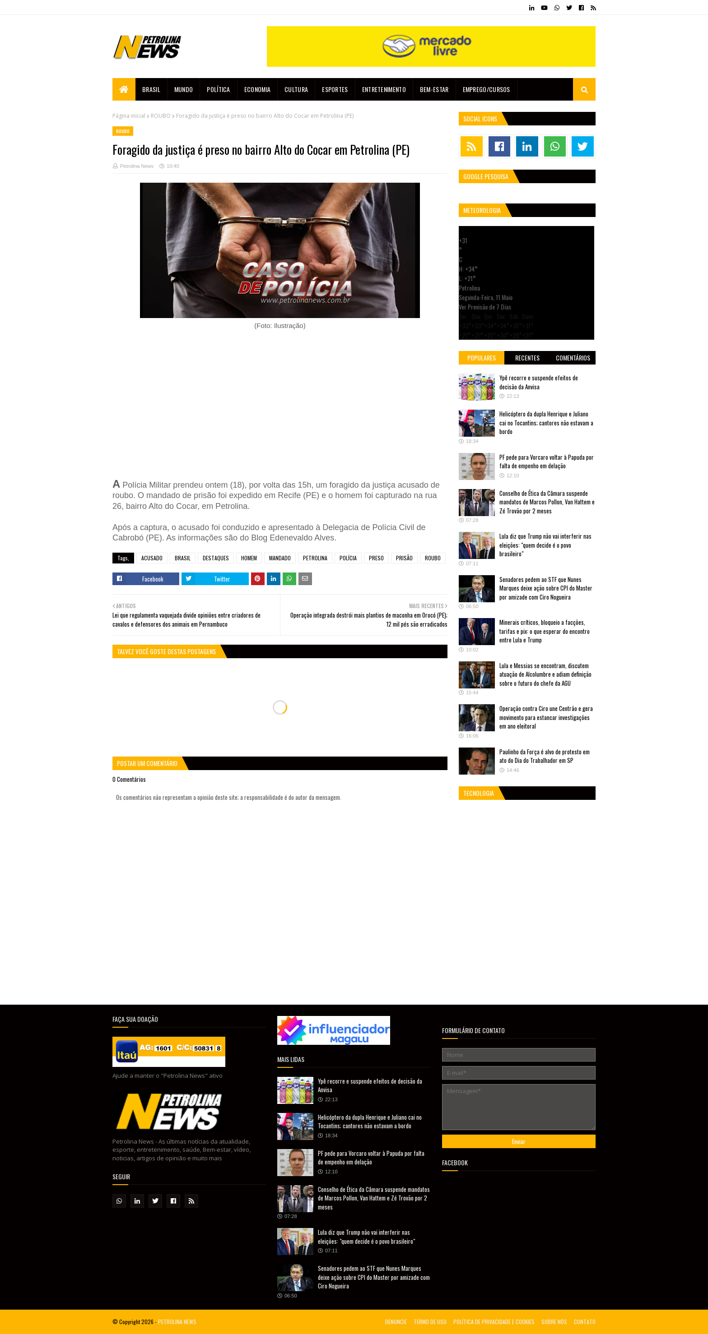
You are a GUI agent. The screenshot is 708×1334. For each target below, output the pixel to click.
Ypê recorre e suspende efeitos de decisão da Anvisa (538, 382)
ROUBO (161, 116)
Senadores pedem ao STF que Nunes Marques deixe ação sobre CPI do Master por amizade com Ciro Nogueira (545, 588)
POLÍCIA (348, 558)
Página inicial (128, 116)
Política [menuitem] (218, 89)
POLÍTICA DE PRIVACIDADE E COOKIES (494, 1321)
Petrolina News (137, 166)
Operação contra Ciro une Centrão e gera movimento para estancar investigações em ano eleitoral (546, 717)
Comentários (573, 357)
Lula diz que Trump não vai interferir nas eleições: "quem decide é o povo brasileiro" (545, 544)
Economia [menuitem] (257, 89)
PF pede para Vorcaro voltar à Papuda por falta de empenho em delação (546, 461)
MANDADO (280, 558)
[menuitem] (123, 89)
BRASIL (183, 558)
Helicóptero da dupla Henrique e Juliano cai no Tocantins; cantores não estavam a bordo (546, 422)
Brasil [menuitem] (151, 89)
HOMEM (249, 558)
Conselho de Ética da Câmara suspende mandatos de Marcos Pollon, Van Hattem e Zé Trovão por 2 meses (547, 502)
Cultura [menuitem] (296, 89)
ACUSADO (152, 558)
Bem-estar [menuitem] (434, 89)
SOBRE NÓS (554, 1321)
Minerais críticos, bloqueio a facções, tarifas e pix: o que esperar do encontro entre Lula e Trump (544, 631)
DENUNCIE (396, 1321)
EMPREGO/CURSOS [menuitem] (486, 89)
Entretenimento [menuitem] (384, 89)
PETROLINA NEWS (177, 1321)
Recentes (527, 357)
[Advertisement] (279, 404)
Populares (481, 357)
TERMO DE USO (430, 1321)
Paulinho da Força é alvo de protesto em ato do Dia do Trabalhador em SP (544, 756)
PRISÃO (404, 558)
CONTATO (585, 1321)
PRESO (376, 558)
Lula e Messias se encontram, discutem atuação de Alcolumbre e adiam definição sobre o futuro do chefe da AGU (545, 674)
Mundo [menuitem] (183, 89)
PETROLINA (315, 558)
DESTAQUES (216, 558)
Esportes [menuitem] (335, 89)
